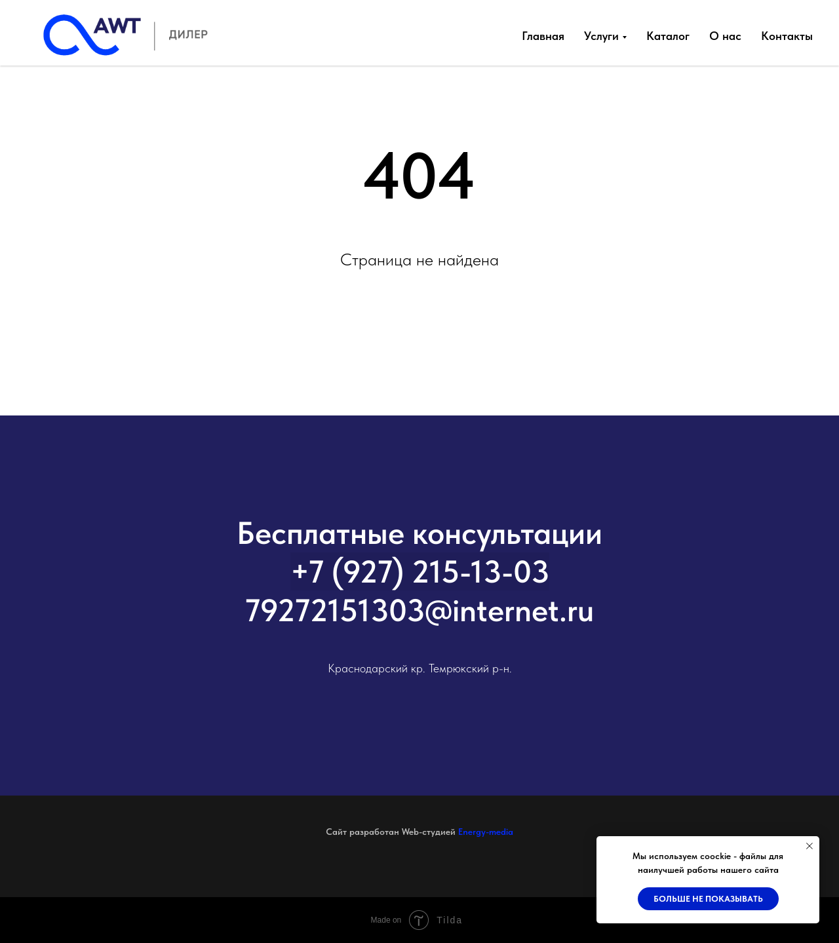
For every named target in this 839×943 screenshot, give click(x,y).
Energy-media (485, 831)
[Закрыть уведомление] (809, 846)
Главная (543, 36)
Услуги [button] (601, 36)
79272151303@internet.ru (419, 610)
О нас (725, 36)
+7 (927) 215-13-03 (419, 571)
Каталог (668, 36)
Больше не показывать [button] (708, 899)
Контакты (787, 36)
